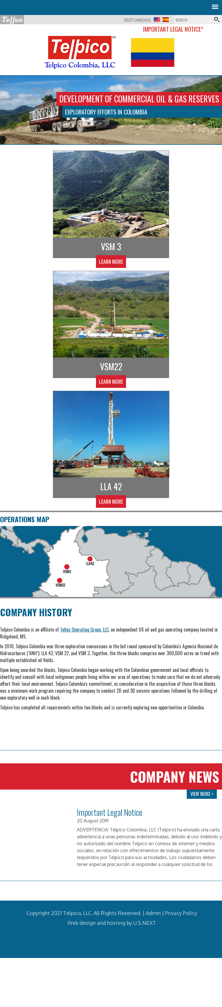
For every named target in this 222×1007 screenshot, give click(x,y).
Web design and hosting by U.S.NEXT (111, 943)
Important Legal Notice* (173, 29)
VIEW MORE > (201, 813)
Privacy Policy (181, 933)
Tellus (12, 19)
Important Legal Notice (109, 832)
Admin (153, 933)
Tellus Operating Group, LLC (84, 649)
